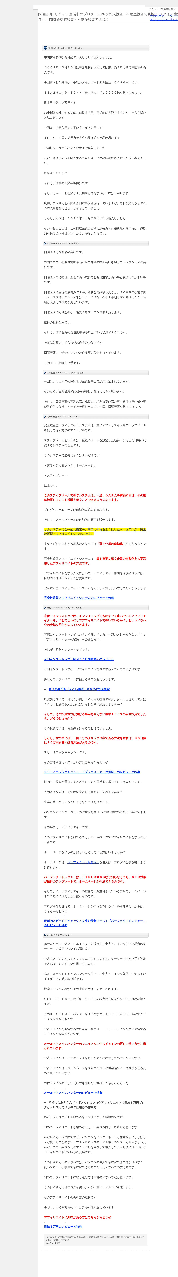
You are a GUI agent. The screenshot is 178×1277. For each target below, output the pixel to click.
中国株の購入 (70, 1237)
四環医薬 (91, 1237)
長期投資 (56, 1240)
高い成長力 (64, 1240)
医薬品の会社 (82, 1237)
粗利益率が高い (130, 1237)
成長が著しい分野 (103, 1237)
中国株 (62, 1237)
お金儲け (54, 1237)
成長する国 (115, 1237)
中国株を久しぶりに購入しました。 (65, 48)
